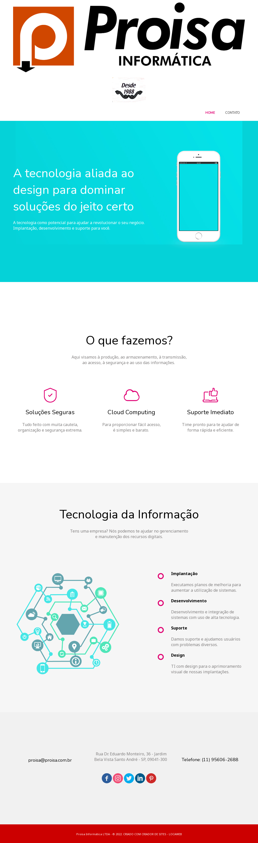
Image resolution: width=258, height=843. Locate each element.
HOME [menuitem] (210, 113)
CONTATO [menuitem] (232, 113)
